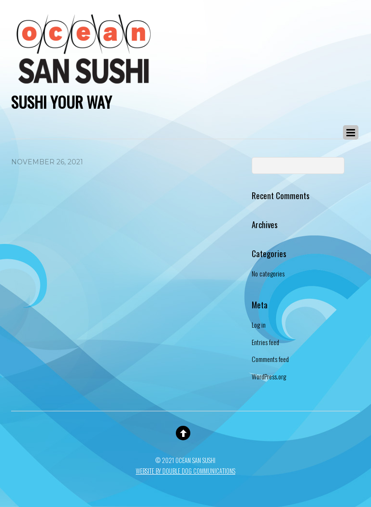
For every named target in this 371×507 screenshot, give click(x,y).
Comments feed (270, 359)
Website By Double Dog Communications (185, 471)
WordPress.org (269, 376)
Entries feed (265, 342)
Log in (259, 324)
